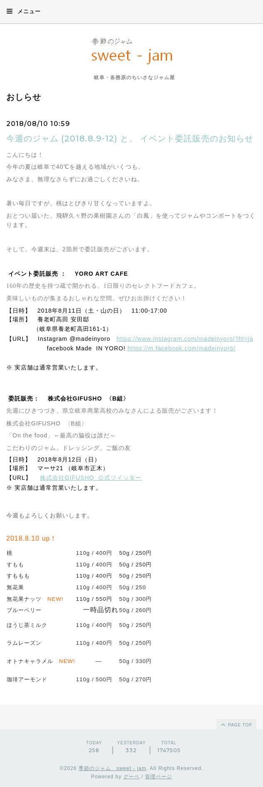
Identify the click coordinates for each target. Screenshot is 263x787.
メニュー (23, 11)
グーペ (131, 777)
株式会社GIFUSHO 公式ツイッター (91, 477)
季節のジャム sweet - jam (112, 768)
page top (236, 724)
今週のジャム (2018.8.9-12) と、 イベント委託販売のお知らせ (129, 138)
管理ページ (158, 777)
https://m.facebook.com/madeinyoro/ (182, 348)
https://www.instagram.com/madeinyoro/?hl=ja (185, 338)
